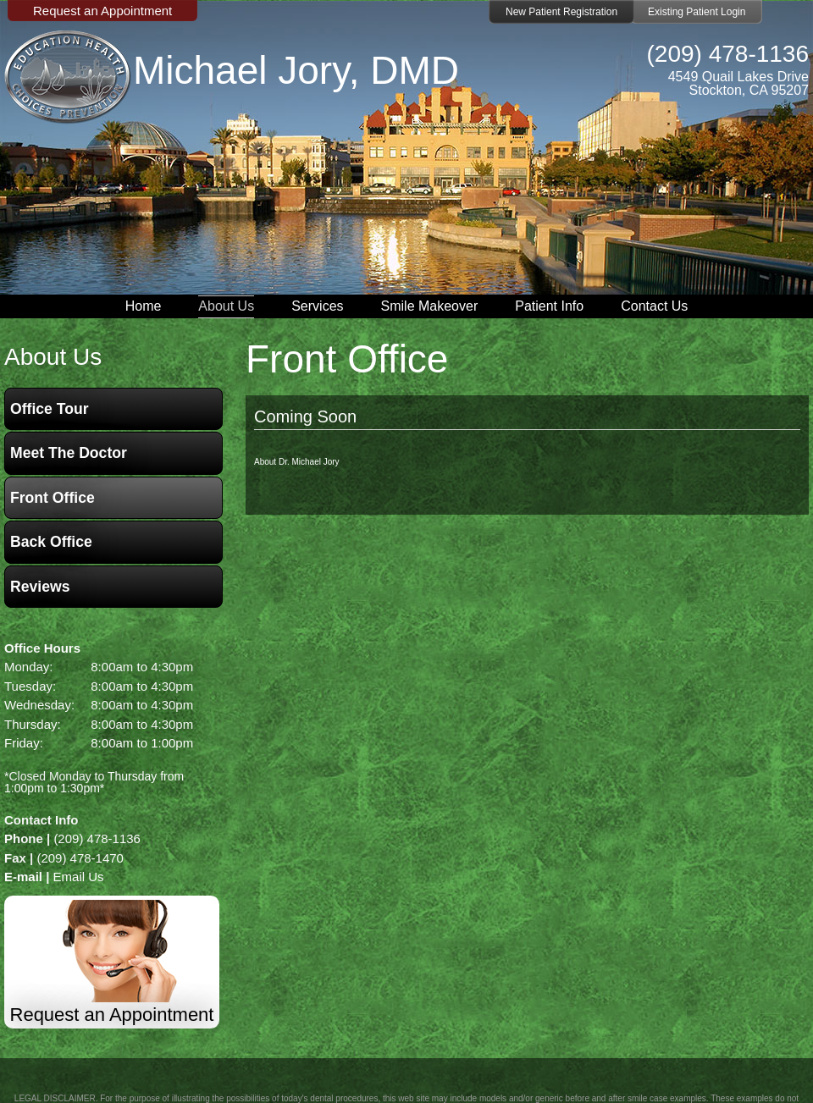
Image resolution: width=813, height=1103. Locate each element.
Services (317, 306)
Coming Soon (305, 416)
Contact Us (654, 306)
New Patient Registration (561, 12)
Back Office (51, 541)
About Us (226, 306)
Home (143, 306)
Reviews (39, 586)
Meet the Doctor (68, 452)
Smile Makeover (429, 306)
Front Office (52, 497)
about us (53, 357)
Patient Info (549, 306)
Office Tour (49, 408)
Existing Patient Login (696, 12)
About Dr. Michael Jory (297, 461)
